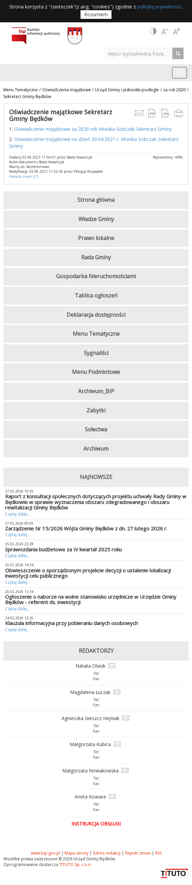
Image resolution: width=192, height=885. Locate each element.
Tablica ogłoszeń (96, 295)
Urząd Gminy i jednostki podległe (127, 90)
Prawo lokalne (96, 238)
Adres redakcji (107, 853)
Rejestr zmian (138, 853)
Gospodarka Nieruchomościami (96, 276)
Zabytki (96, 410)
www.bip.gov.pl (45, 853)
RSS (158, 853)
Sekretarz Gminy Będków (27, 96)
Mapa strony (77, 853)
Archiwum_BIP (96, 391)
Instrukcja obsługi (96, 823)
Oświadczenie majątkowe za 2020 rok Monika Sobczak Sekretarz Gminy (93, 129)
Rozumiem (96, 14)
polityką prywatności (159, 6)
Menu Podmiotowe (96, 372)
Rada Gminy (96, 257)
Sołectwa (96, 429)
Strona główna (96, 200)
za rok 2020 (174, 90)
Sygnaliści (96, 353)
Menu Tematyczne (20, 90)
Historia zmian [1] (23, 176)
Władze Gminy (96, 219)
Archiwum (96, 448)
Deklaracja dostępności (96, 314)
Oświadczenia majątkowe (67, 90)
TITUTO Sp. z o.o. (75, 864)
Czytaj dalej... (17, 514)
